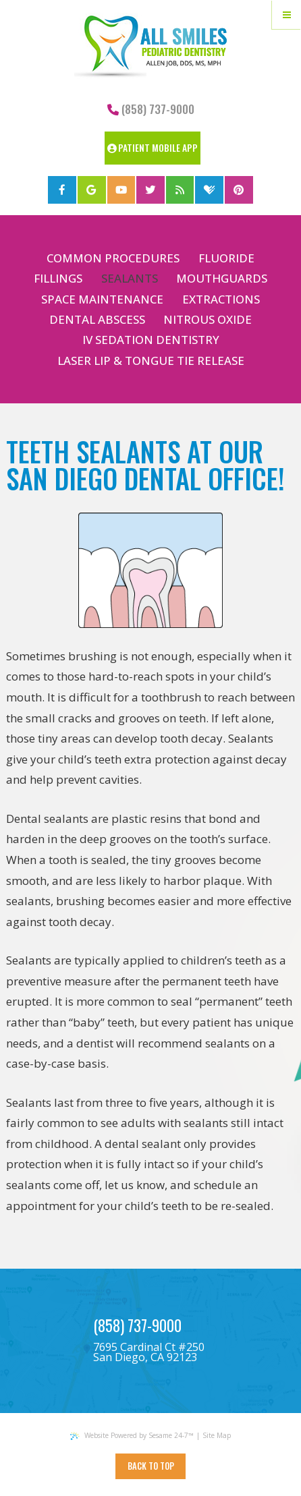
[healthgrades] (209, 190)
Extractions (221, 299)
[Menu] (286, 14)
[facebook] (62, 190)
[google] (92, 190)
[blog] (180, 190)
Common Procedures (113, 258)
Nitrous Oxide (207, 319)
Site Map (216, 1435)
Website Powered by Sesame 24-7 (131, 1435)
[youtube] (121, 190)
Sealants (129, 278)
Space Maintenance (102, 299)
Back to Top (151, 1466)
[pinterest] (239, 190)
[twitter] (150, 190)
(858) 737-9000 (150, 108)
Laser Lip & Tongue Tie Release (150, 360)
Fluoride (226, 258)
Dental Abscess (97, 319)
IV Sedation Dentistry (150, 339)
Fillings (58, 278)
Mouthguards (221, 278)
